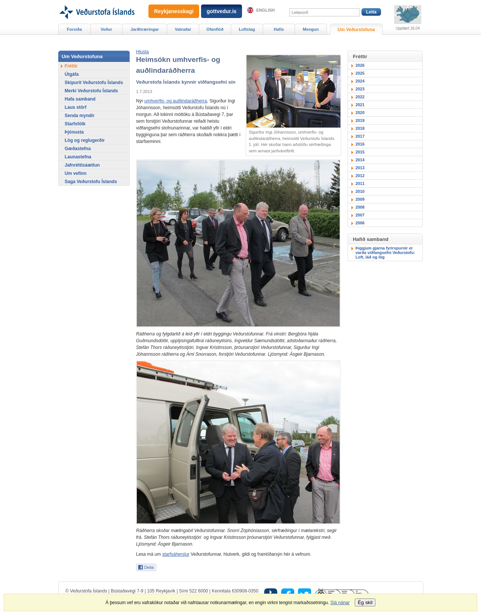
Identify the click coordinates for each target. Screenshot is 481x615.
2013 (360, 167)
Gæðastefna (78, 148)
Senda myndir (79, 115)
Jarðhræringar (144, 29)
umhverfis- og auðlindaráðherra (175, 101)
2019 (360, 120)
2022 (360, 97)
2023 (360, 89)
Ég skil (365, 602)
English (265, 10)
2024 (360, 81)
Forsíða (74, 29)
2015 (360, 152)
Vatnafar (183, 29)
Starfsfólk (75, 123)
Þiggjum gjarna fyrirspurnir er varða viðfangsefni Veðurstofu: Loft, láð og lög (385, 252)
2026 (360, 65)
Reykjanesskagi (174, 11)
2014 (360, 160)
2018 (360, 128)
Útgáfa (72, 74)
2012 (360, 175)
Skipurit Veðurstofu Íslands (94, 82)
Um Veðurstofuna (356, 29)
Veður (106, 29)
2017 (360, 136)
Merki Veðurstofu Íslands (91, 90)
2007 (360, 215)
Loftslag (247, 29)
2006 (360, 223)
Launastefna (78, 156)
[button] (142, 51)
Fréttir (71, 66)
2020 (360, 112)
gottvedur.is (221, 11)
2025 (360, 73)
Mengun (311, 29)
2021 (360, 104)
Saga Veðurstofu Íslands (91, 181)
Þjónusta (74, 132)
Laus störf (75, 107)
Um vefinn (75, 173)
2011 (360, 183)
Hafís (279, 29)
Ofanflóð (214, 29)
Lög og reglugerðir (85, 140)
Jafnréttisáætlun (82, 165)
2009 (360, 199)
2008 (360, 207)
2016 (360, 144)
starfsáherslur (175, 554)
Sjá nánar (339, 602)
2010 (360, 191)
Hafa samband (80, 99)
